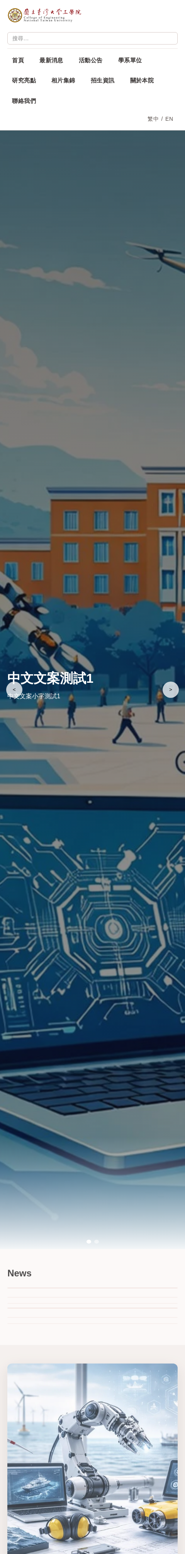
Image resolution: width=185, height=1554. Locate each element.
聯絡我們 (24, 101)
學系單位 (130, 60)
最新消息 (51, 60)
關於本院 (142, 80)
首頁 (18, 60)
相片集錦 (63, 80)
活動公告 (91, 60)
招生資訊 (103, 80)
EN (169, 119)
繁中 (153, 119)
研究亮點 (24, 80)
